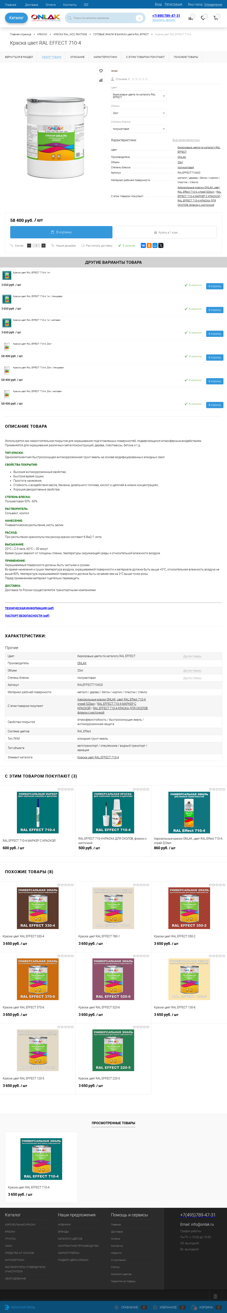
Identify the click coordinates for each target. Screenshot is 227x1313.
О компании (118, 1258)
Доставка (31, 4)
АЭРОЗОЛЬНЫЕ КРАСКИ (20, 1222)
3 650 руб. (11, 285)
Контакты (70, 4)
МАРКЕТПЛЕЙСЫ (68, 1251)
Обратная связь (20, 1307)
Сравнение (130, 1307)
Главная (10, 4)
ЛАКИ (8, 1244)
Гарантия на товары (123, 1279)
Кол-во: (19, 245)
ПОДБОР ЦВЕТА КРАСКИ (73, 1258)
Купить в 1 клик (166, 232)
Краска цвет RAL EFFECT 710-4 (98, 755)
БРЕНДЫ (63, 1230)
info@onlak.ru (202, 1222)
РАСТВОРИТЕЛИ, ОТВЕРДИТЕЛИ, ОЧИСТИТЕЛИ (25, 1267)
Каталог (16, 18)
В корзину (61, 232)
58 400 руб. (12, 356)
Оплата (51, 4)
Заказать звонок (163, 20)
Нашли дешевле (63, 245)
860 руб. (189, 848)
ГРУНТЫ (10, 1237)
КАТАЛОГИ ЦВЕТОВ (70, 1237)
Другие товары (191, 656)
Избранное (169, 1307)
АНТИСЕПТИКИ (14, 1258)
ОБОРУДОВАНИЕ (15, 1276)
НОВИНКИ (64, 1222)
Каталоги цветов (121, 1272)
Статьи (115, 1265)
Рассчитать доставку (96, 245)
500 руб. (113, 848)
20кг (180, 162)
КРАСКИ (10, 1230)
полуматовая (186, 167)
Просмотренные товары (113, 1121)
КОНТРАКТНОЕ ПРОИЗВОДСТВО (78, 1244)
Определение (213, 4)
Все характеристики (186, 140)
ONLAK (182, 157)
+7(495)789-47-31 (166, 15)
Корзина (207, 1307)
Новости (116, 1251)
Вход (158, 4)
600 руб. (38, 848)
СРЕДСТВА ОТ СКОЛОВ (19, 1251)
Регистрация (173, 4)
